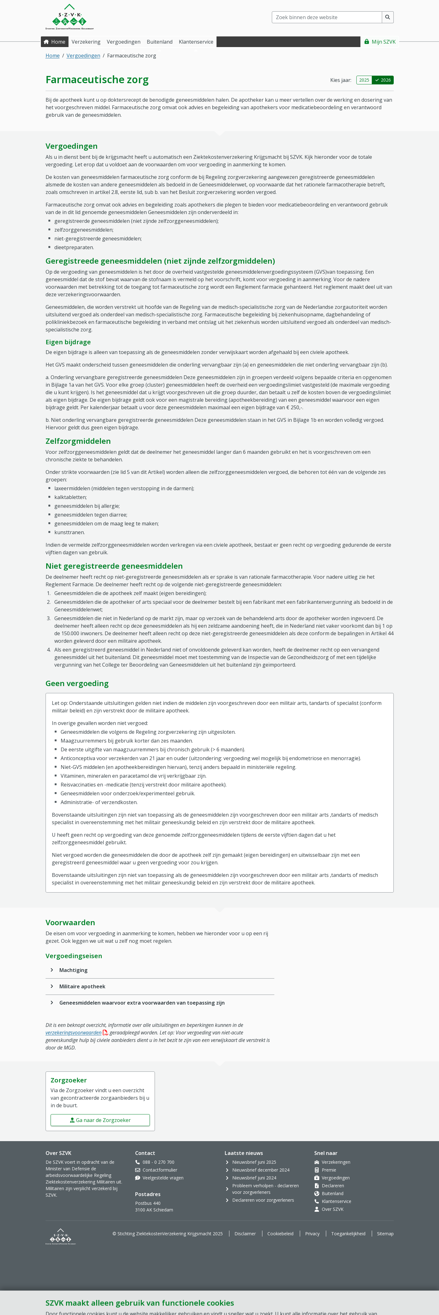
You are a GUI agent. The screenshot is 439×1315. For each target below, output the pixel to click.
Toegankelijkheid (348, 1234)
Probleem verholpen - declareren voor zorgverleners (265, 1189)
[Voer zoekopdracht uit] (388, 17)
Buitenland (332, 1193)
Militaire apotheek (82, 986)
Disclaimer (245, 1234)
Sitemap (385, 1234)
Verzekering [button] (86, 41)
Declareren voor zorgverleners (263, 1200)
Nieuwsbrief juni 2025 (254, 1162)
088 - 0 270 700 (158, 1162)
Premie (329, 1170)
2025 (364, 80)
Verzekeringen (336, 1162)
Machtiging (73, 970)
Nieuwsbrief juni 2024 (254, 1178)
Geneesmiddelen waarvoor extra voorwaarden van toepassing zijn (142, 1002)
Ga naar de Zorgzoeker (103, 1120)
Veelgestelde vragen (163, 1178)
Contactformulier (160, 1170)
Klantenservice (336, 1201)
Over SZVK (332, 1209)
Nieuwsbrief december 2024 (260, 1170)
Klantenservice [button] (196, 41)
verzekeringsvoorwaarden (77, 1032)
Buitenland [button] (160, 41)
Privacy (312, 1234)
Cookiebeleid (280, 1234)
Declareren (333, 1186)
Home (58, 41)
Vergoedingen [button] (123, 41)
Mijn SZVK (384, 41)
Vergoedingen (83, 55)
